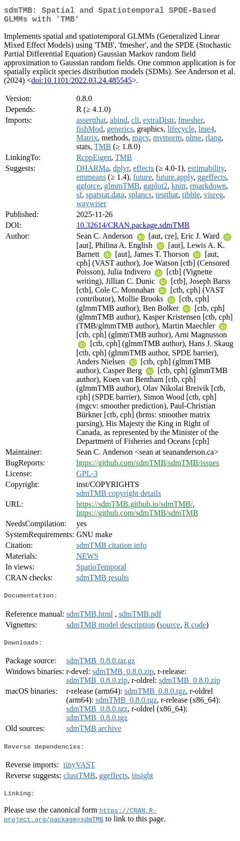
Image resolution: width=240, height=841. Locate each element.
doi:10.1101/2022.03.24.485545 (81, 84)
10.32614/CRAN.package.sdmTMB (132, 229)
